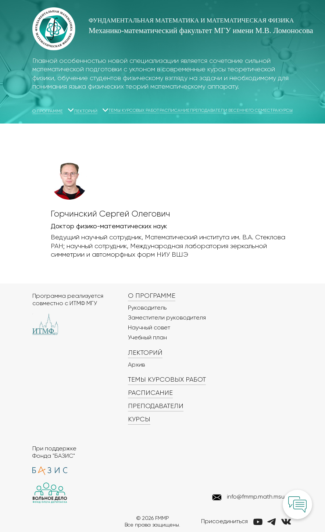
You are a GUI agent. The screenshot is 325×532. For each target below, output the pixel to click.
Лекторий (85, 111)
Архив (136, 365)
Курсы (285, 110)
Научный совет (149, 328)
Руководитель (147, 308)
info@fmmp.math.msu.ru (259, 497)
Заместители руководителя (167, 318)
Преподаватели (155, 406)
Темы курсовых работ (133, 110)
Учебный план (147, 338)
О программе (47, 111)
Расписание (175, 110)
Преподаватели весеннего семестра (234, 110)
